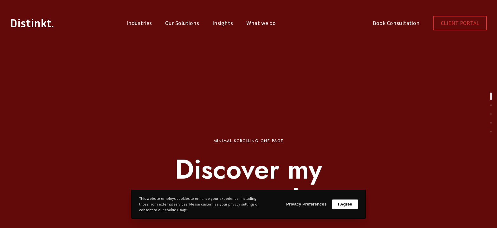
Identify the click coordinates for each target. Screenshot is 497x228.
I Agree (345, 204)
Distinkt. (32, 23)
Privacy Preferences (306, 204)
